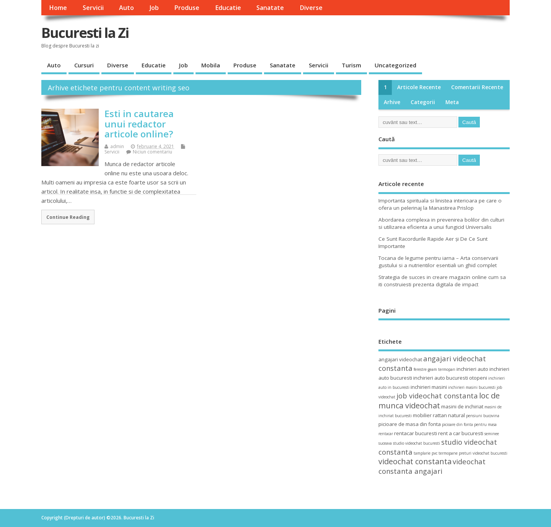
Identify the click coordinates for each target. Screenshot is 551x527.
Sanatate (270, 7)
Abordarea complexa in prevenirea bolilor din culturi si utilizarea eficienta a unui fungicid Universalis (441, 223)
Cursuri (84, 65)
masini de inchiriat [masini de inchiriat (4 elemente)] (462, 406)
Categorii (423, 102)
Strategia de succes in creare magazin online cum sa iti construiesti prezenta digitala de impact (442, 281)
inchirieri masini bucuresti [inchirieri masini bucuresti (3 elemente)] (472, 387)
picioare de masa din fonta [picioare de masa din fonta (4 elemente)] (409, 424)
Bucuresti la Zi (85, 32)
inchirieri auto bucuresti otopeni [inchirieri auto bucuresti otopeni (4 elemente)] (450, 377)
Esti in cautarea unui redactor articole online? (139, 123)
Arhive (392, 102)
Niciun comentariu (152, 151)
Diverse (311, 7)
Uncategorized (395, 65)
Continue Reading (68, 217)
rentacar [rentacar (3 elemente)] (385, 433)
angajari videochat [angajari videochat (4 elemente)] (400, 359)
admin (117, 146)
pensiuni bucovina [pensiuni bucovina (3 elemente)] (482, 415)
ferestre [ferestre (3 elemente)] (420, 369)
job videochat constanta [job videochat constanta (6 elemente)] (437, 395)
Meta (452, 102)
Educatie (228, 7)
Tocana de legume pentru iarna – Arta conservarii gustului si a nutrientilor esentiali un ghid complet (438, 262)
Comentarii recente (477, 87)
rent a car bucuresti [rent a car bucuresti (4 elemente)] (460, 433)
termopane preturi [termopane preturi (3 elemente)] (455, 453)
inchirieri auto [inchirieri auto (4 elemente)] (472, 368)
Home (58, 7)
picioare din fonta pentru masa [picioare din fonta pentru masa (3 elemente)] (469, 424)
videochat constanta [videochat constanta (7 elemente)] (415, 461)
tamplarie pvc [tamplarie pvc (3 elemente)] (425, 453)
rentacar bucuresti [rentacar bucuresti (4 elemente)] (415, 433)
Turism (351, 65)
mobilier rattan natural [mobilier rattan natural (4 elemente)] (439, 415)
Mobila (210, 65)
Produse (186, 7)
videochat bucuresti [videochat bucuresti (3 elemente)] (490, 453)
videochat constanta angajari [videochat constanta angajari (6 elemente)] (432, 466)
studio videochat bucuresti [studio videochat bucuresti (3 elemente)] (416, 443)
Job (154, 7)
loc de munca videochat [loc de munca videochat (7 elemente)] (439, 400)
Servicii (93, 7)
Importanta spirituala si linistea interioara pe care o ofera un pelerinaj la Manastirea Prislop (440, 204)
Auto (126, 7)
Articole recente (419, 87)
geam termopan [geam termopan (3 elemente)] (441, 369)
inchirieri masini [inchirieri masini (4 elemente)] (429, 386)
